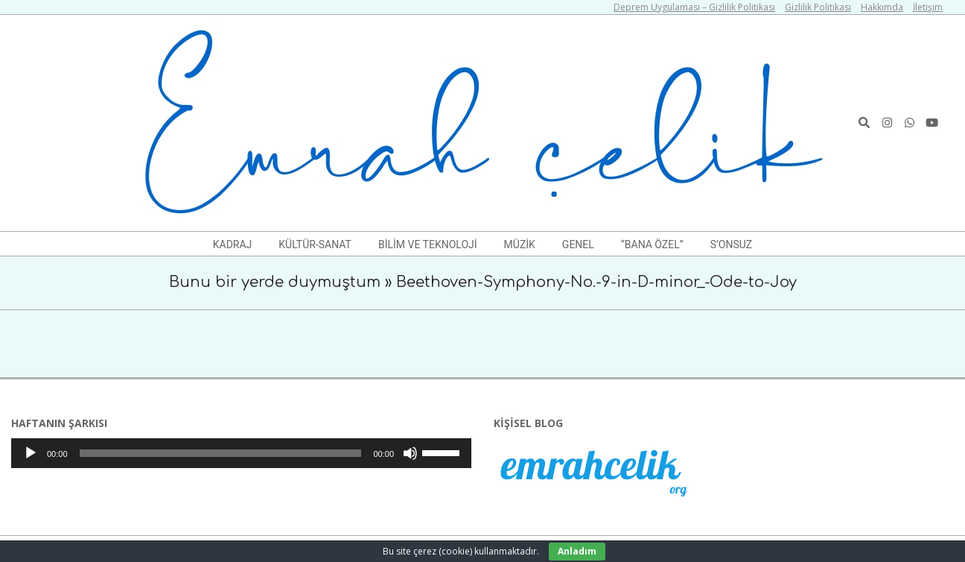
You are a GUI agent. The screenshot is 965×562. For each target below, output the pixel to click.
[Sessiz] (410, 453)
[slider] (221, 453)
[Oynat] (30, 453)
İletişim (928, 7)
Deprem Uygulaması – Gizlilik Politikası (694, 7)
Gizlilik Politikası (818, 7)
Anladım (577, 551)
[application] (241, 453)
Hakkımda (882, 7)
